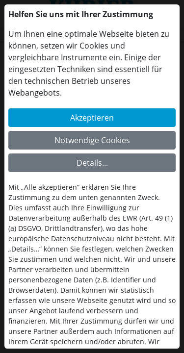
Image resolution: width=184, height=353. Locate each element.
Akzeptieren (92, 117)
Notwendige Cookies (92, 140)
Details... (92, 162)
